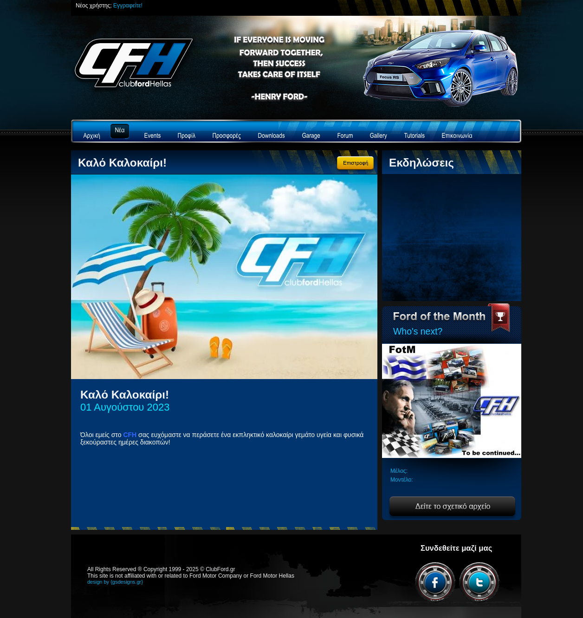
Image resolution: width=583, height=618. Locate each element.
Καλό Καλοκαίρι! (122, 162)
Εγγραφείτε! (128, 5)
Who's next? (417, 331)
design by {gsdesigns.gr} (115, 582)
